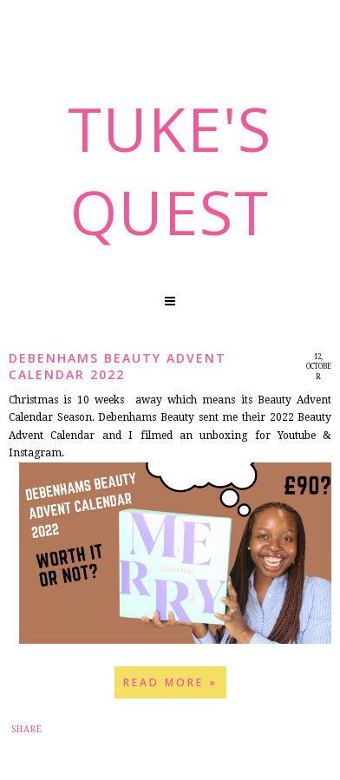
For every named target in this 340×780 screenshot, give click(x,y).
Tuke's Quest (170, 170)
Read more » (170, 682)
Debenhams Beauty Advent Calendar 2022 (117, 366)
